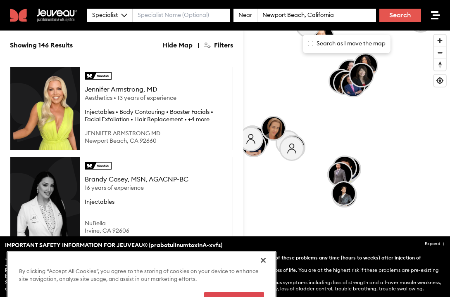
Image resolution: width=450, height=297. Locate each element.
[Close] (263, 288)
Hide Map (177, 45)
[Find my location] (440, 81)
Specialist (109, 15)
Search (400, 15)
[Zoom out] (440, 53)
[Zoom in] (440, 41)
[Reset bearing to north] (440, 65)
